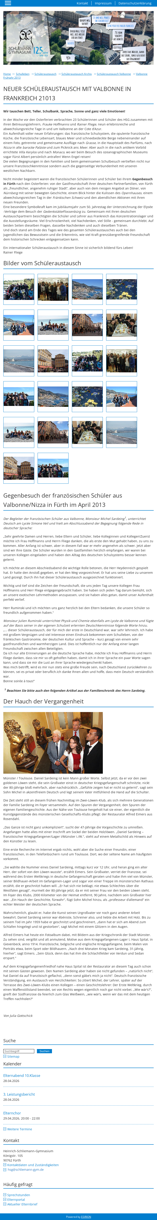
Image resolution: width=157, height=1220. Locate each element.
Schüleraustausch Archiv (76, 74)
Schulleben (22, 74)
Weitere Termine (19, 1129)
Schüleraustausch (45, 74)
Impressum (103, 3)
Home (7, 74)
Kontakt (82, 3)
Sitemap (13, 1056)
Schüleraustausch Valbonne (114, 74)
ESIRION (86, 1216)
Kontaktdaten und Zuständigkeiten (33, 1165)
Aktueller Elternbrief (22, 1204)
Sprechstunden (18, 1195)
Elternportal (16, 1199)
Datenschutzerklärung (135, 3)
